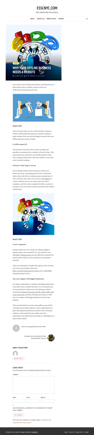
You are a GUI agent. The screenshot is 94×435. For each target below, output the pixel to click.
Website (43, 395)
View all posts (19, 356)
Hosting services (26, 255)
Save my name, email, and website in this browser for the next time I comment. (32, 407)
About (32, 19)
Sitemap (61, 19)
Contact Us (40, 19)
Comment (16, 372)
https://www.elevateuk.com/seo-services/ (27, 271)
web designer (46, 179)
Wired (46, 250)
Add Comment (41, 76)
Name (15, 395)
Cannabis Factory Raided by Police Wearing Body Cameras (46, 332)
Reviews (16, 63)
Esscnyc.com (47, 6)
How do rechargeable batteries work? (26, 331)
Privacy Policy (51, 19)
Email (29, 395)
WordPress (35, 430)
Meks (23, 430)
